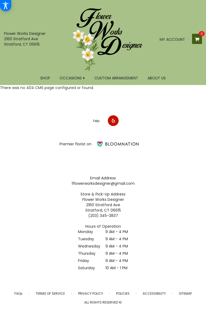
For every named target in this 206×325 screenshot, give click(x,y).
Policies (123, 293)
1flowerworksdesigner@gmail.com (103, 183)
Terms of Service (50, 293)
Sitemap (185, 293)
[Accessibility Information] (5, 5)
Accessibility (154, 293)
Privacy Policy (90, 293)
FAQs (18, 293)
